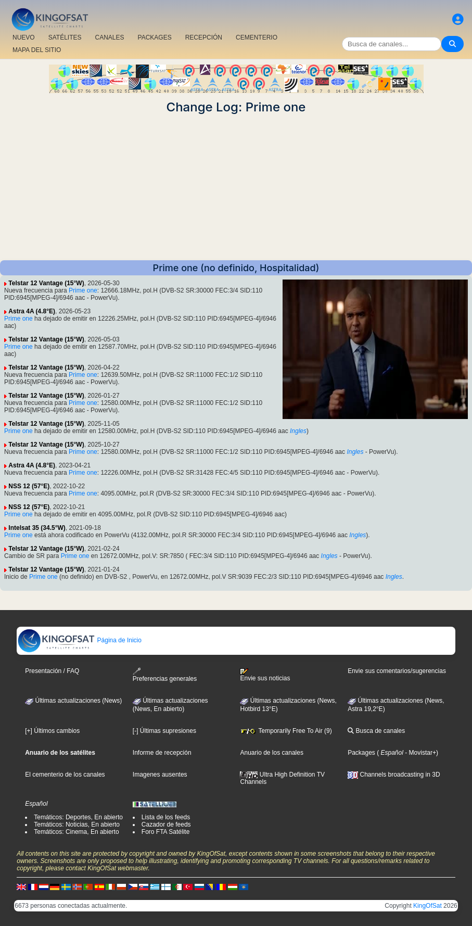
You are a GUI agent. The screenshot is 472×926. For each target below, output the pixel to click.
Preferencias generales (165, 674)
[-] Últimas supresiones (164, 730)
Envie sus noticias (265, 675)
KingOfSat (427, 905)
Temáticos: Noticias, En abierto (77, 824)
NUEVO (23, 37)
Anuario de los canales (271, 752)
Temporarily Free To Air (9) (285, 730)
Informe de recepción (162, 752)
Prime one (83, 290)
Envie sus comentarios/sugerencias (397, 671)
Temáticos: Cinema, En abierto (76, 831)
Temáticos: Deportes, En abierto (78, 817)
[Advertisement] (236, 187)
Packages (361, 752)
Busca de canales (376, 730)
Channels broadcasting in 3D (394, 774)
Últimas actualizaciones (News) (73, 700)
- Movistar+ (419, 752)
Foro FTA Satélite (165, 831)
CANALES (109, 37)
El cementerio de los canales (65, 774)
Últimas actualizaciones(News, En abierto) (170, 705)
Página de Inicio (79, 640)
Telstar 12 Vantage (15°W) (46, 283)
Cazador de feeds (166, 824)
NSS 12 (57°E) (28, 486)
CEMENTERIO (256, 37)
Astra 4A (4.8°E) (31, 311)
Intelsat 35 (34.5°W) (37, 527)
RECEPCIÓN (203, 37)
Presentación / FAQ (52, 671)
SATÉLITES (65, 37)
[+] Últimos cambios (52, 730)
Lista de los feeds (166, 817)
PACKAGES (155, 37)
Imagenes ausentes (160, 774)
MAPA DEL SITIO (36, 50)
